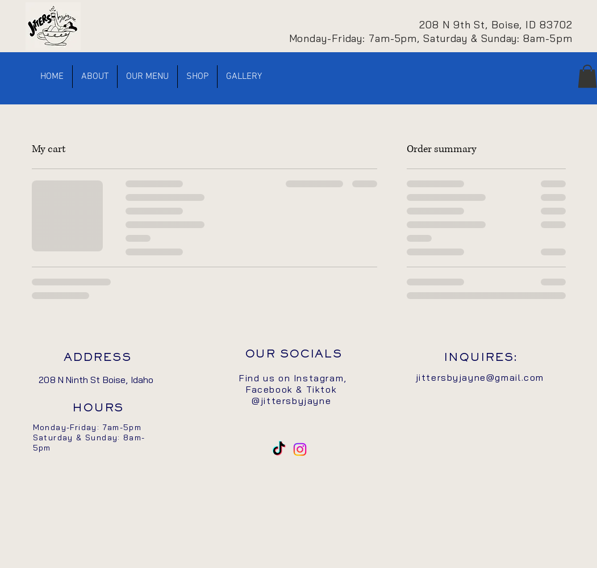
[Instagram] (299, 449)
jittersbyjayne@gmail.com (480, 377)
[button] (587, 76)
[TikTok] (278, 449)
